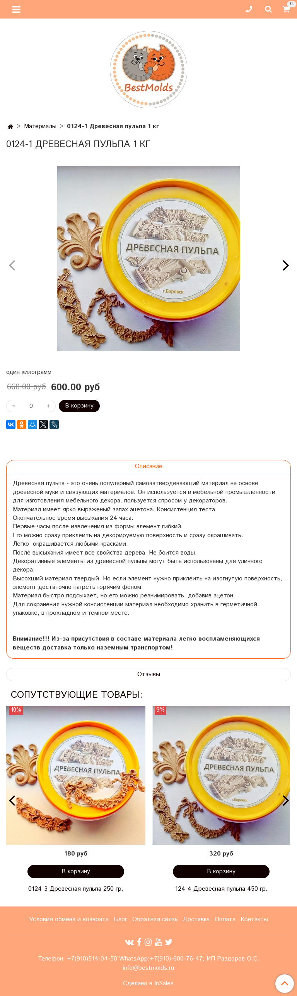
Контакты (254, 919)
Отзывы (148, 674)
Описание (148, 466)
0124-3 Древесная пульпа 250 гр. (75, 888)
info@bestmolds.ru (148, 968)
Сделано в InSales (148, 984)
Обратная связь (155, 919)
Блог (120, 919)
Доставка (196, 919)
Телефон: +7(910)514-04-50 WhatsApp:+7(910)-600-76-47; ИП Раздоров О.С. (148, 958)
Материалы (40, 126)
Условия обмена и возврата (69, 919)
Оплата (225, 919)
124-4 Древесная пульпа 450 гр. (221, 888)
